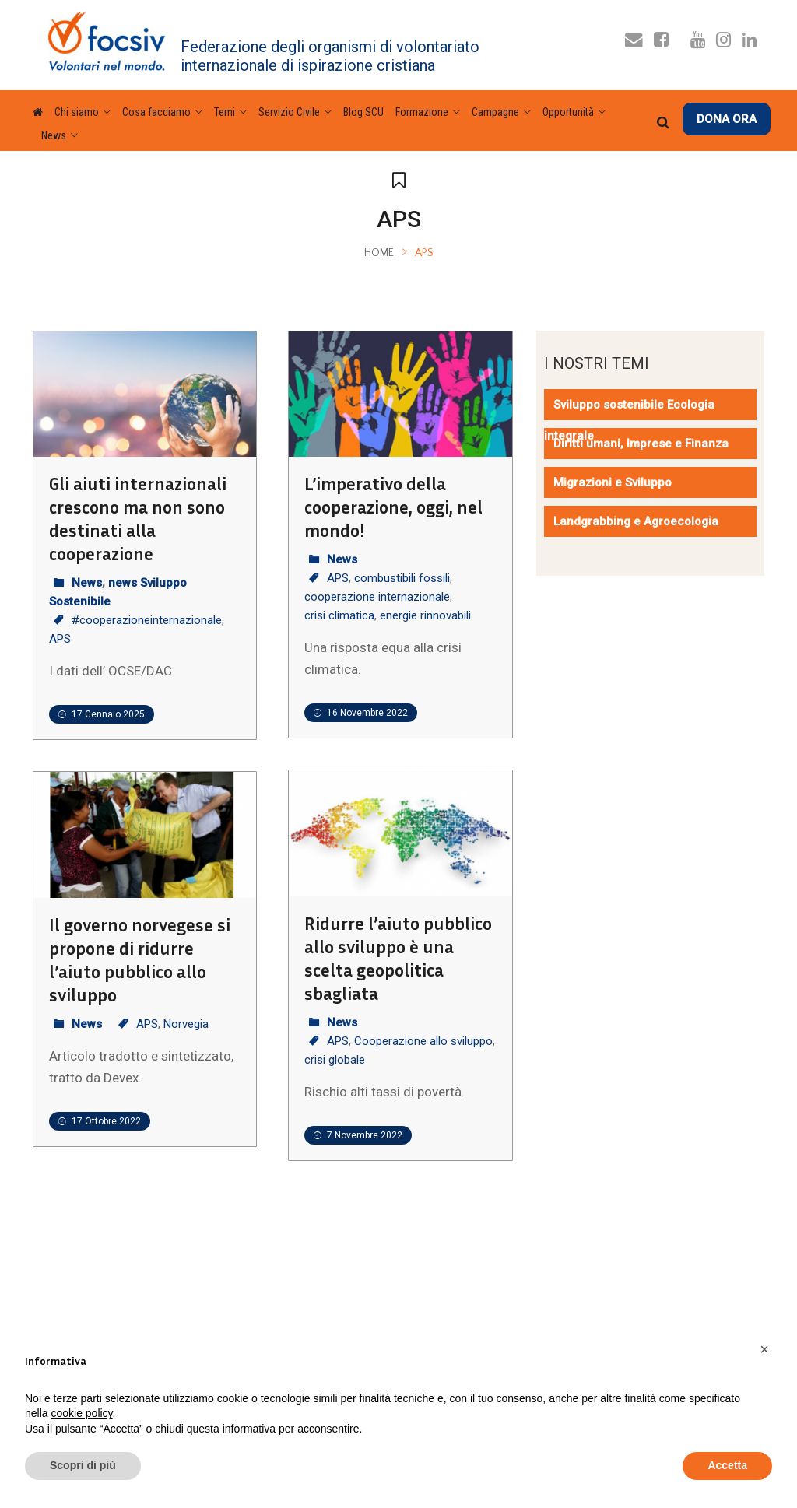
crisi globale (334, 1060)
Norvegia (186, 1024)
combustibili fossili (402, 578)
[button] (764, 1349)
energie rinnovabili (425, 615)
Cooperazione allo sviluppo (423, 1041)
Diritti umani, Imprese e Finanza (641, 444)
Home (379, 253)
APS (60, 639)
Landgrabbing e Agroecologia (635, 521)
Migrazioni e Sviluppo (612, 482)
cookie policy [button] (81, 1413)
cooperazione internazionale (377, 597)
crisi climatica (339, 615)
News (87, 583)
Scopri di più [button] (83, 1465)
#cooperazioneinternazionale (147, 620)
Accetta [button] (727, 1465)
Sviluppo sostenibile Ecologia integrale (629, 420)
